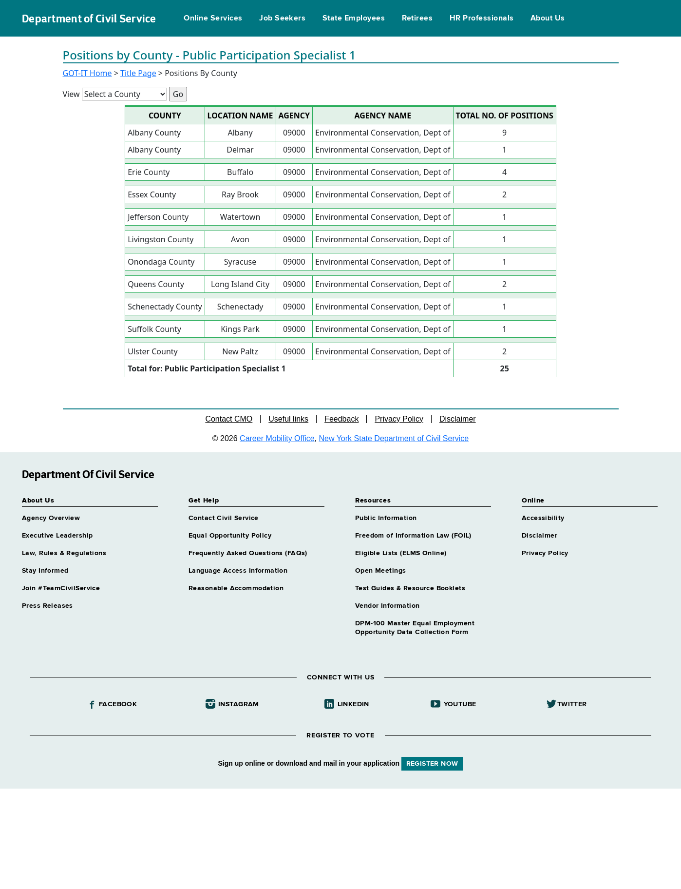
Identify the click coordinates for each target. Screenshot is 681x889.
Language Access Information (238, 570)
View (71, 94)
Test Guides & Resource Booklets (410, 588)
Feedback (341, 419)
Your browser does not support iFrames (340, 837)
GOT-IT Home (87, 73)
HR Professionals (482, 18)
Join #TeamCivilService (61, 588)
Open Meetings (380, 570)
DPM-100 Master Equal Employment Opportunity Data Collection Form (414, 628)
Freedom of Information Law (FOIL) (413, 535)
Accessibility (543, 518)
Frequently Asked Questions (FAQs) (248, 553)
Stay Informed (45, 570)
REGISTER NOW (432, 763)
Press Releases (47, 605)
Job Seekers (282, 18)
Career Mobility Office (277, 438)
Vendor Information (387, 605)
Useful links (288, 419)
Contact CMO (228, 419)
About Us (547, 18)
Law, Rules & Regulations (64, 553)
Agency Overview (51, 518)
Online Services (213, 18)
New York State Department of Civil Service (394, 438)
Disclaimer (457, 419)
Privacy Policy (399, 419)
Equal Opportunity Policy (230, 535)
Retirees (417, 18)
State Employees (353, 18)
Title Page (138, 73)
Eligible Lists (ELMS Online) (401, 553)
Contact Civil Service (224, 518)
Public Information (386, 518)
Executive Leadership (57, 535)
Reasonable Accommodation (236, 588)
